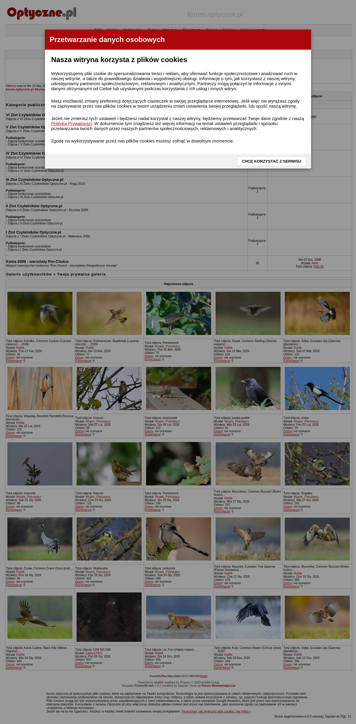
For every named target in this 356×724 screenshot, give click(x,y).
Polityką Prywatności (71, 123)
